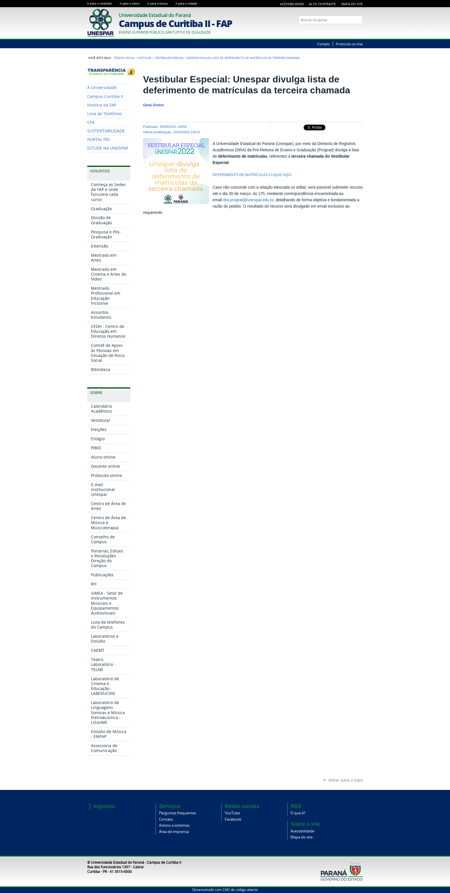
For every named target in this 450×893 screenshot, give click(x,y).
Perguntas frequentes (177, 813)
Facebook (233, 819)
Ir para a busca (160, 3)
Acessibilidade (292, 4)
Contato (323, 44)
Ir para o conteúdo (102, 3)
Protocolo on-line (349, 44)
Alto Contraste (322, 4)
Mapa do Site (352, 4)
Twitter (353, 31)
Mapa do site (301, 837)
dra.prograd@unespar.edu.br (248, 200)
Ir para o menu (132, 3)
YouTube (360, 31)
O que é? (297, 813)
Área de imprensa (174, 831)
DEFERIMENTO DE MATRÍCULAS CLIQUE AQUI (252, 175)
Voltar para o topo (345, 780)
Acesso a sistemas (174, 825)
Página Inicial (124, 58)
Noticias (144, 58)
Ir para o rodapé (189, 3)
